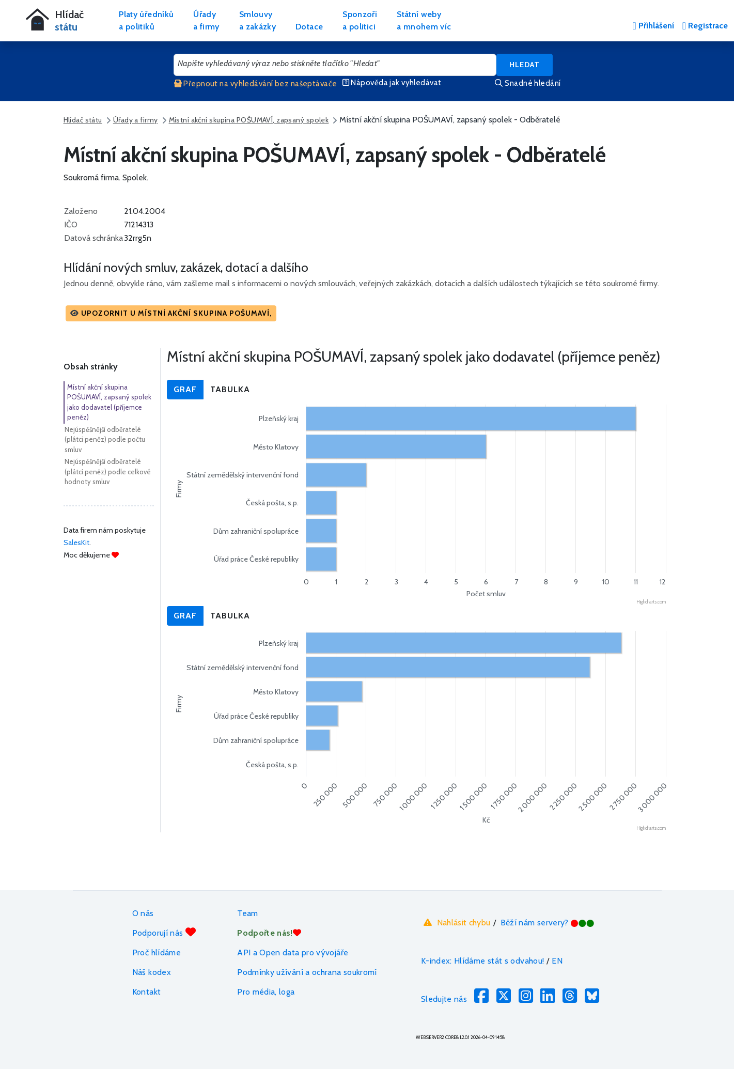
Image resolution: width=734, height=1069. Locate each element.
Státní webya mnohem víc (424, 20)
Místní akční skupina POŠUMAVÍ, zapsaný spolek (249, 120)
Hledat (524, 64)
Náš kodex (151, 972)
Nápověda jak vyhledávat (392, 82)
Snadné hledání (527, 83)
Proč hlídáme (156, 952)
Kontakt (146, 992)
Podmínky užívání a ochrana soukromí (307, 972)
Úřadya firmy (206, 20)
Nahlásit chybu (456, 923)
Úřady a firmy (135, 120)
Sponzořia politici (359, 20)
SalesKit (76, 542)
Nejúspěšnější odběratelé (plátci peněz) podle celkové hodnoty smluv (108, 471)
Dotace (309, 27)
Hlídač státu (83, 120)
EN (557, 961)
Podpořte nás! (269, 933)
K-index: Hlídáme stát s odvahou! (482, 961)
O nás (143, 913)
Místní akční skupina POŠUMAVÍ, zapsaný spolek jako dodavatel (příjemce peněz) (109, 402)
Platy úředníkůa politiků (146, 20)
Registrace (705, 25)
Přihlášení (653, 25)
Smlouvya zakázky (257, 20)
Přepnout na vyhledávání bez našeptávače (255, 83)
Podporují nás (164, 932)
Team (247, 913)
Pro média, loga (265, 992)
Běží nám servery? (548, 922)
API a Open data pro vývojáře (292, 952)
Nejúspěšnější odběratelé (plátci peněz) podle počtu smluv (105, 439)
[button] (171, 313)
